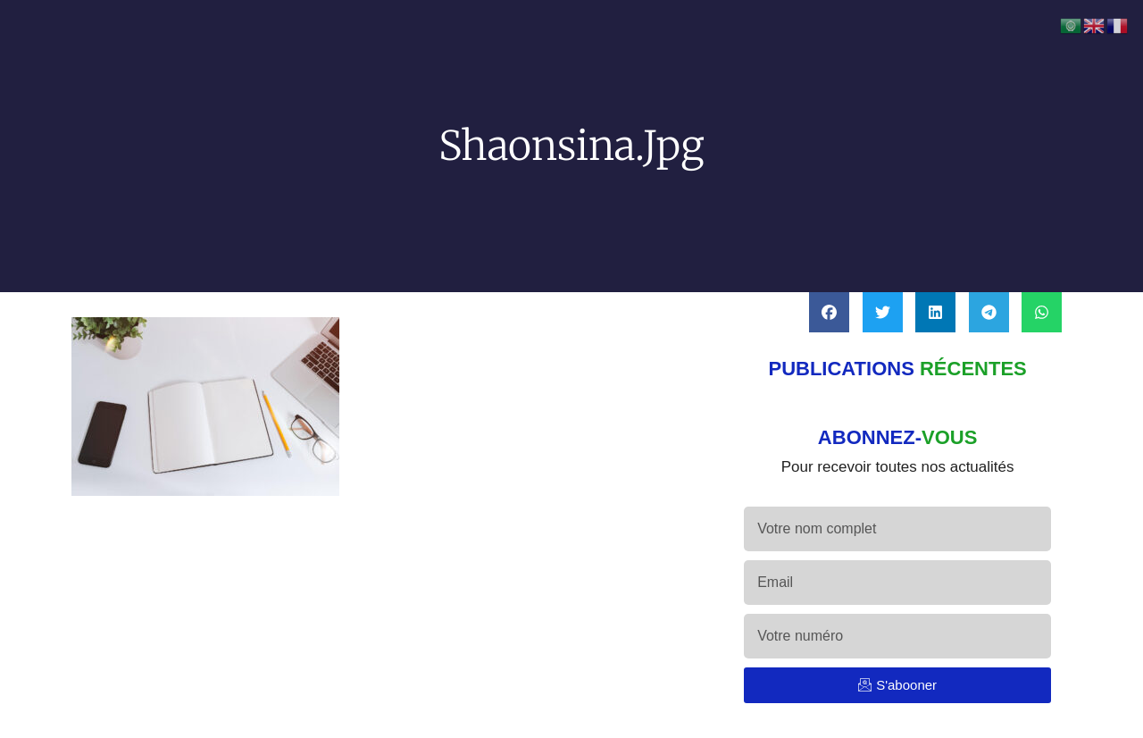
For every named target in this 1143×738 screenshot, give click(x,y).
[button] (829, 312)
